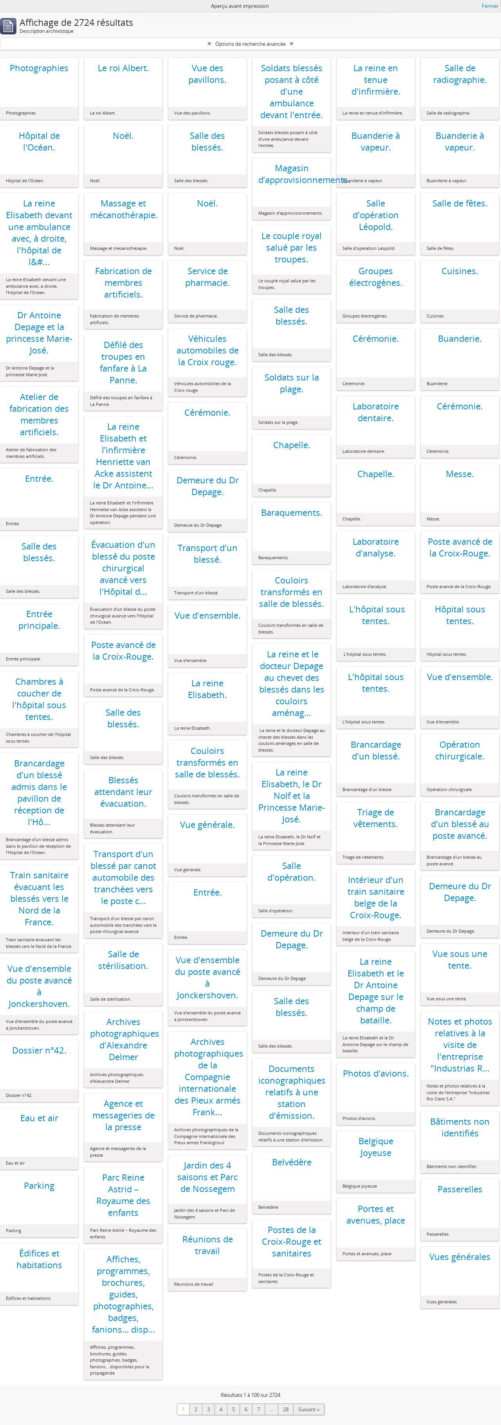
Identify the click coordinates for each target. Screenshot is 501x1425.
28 (285, 1409)
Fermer (490, 5)
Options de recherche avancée (250, 43)
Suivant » (308, 1409)
